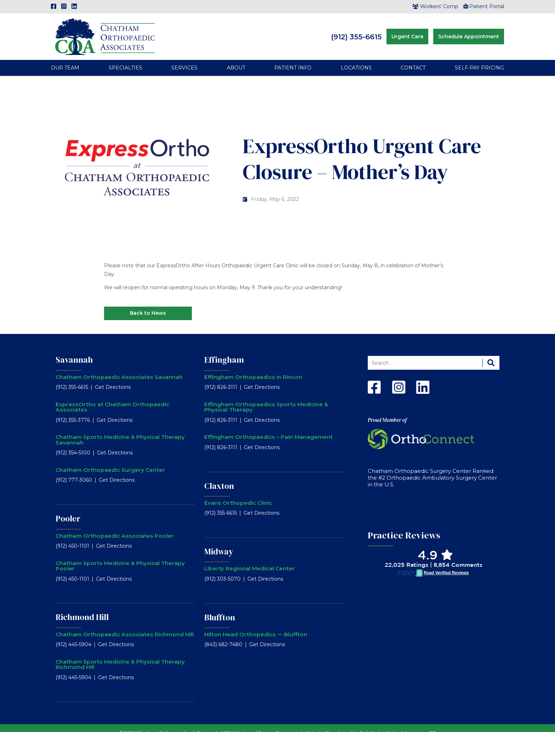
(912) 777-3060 (74, 470)
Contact (413, 58)
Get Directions (113, 377)
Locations (356, 58)
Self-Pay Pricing (479, 58)
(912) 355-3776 (73, 410)
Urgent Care (407, 31)
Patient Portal (483, 6)
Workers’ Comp (435, 6)
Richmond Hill (82, 607)
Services (184, 58)
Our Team (65, 58)
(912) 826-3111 (220, 377)
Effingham (224, 350)
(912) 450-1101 (72, 536)
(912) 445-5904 (73, 635)
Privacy (205, 723)
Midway (218, 542)
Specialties (125, 58)
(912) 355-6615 (356, 32)
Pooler (68, 509)
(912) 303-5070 (222, 569)
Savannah (74, 350)
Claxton (219, 476)
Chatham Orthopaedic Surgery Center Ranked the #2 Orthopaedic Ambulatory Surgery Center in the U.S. (432, 468)
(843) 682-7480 (223, 635)
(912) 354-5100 (73, 443)
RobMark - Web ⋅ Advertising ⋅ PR (398, 723)
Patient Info (292, 58)
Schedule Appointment (468, 31)
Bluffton (219, 607)
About (236, 58)
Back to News (148, 303)
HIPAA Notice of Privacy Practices (259, 723)
